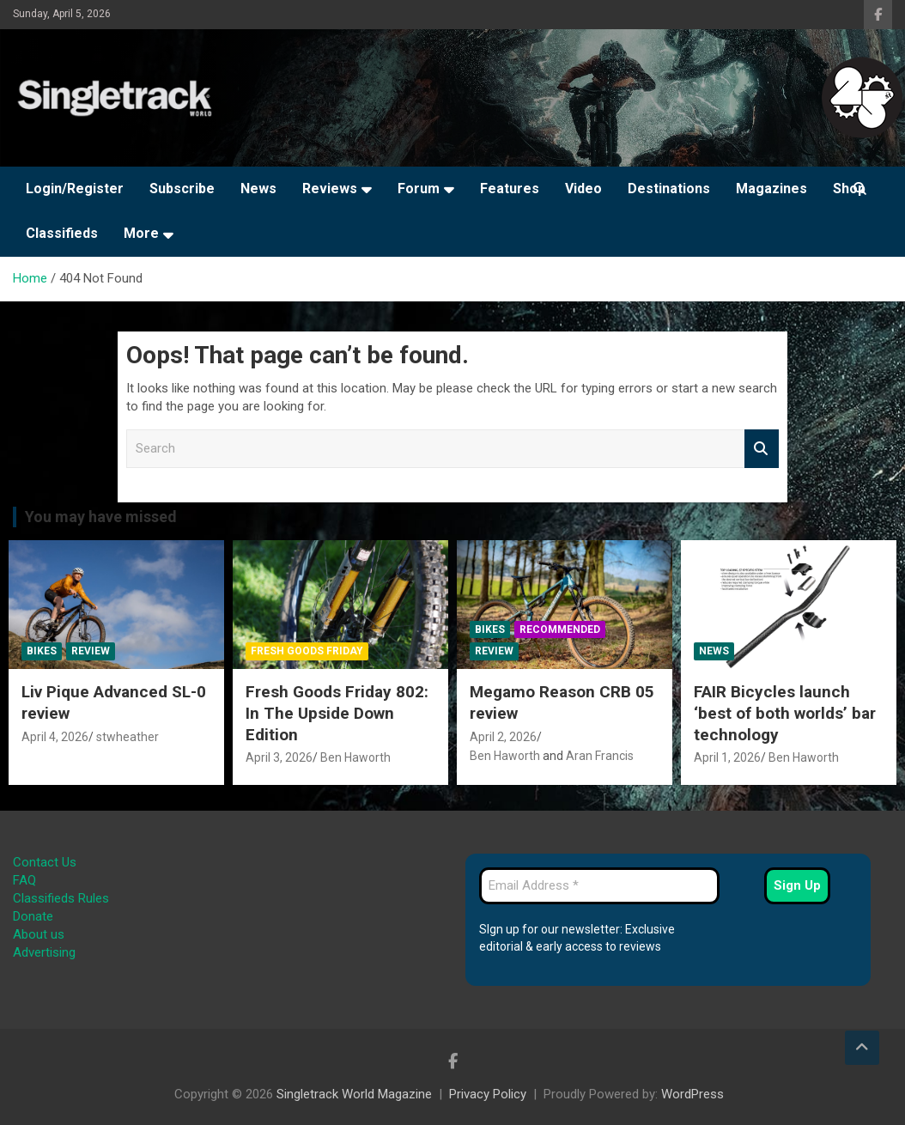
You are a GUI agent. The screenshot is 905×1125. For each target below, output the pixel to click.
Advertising (44, 952)
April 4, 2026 (54, 737)
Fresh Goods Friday (307, 651)
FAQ (24, 880)
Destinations (669, 188)
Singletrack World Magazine (354, 1094)
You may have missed (101, 517)
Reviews (329, 188)
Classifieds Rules (61, 898)
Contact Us (44, 862)
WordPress (692, 1094)
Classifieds (62, 233)
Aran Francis (600, 756)
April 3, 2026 (279, 757)
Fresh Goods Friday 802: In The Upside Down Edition (337, 713)
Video (583, 188)
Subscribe (182, 188)
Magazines (771, 188)
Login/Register (75, 188)
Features (509, 188)
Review (90, 651)
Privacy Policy (487, 1094)
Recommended (559, 629)
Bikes (42, 651)
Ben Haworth (355, 757)
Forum (419, 188)
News (258, 188)
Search (761, 448)
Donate (33, 916)
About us (38, 934)
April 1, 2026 (727, 757)
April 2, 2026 (503, 737)
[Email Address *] (599, 885)
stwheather (127, 737)
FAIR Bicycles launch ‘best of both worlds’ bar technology (785, 713)
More (141, 233)
